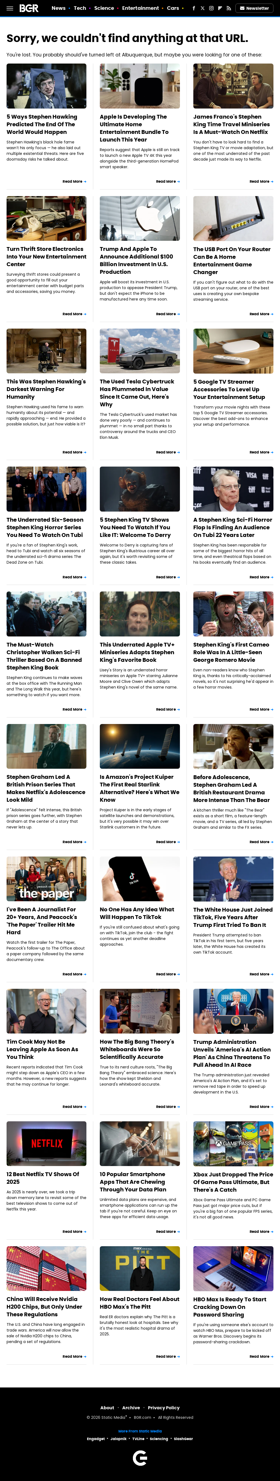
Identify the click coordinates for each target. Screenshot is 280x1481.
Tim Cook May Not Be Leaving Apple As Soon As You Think (42, 1049)
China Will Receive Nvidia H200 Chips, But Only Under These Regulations (44, 1307)
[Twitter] (202, 8)
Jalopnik (118, 1439)
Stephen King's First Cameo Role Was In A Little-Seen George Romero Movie (231, 652)
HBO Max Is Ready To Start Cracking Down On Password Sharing (229, 1307)
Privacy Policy (164, 1408)
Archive (131, 1408)
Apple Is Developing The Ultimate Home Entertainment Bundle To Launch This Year (134, 128)
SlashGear (183, 1439)
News (59, 8)
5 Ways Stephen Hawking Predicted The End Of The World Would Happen (42, 124)
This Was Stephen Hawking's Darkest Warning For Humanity (46, 389)
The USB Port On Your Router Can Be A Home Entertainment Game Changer (232, 261)
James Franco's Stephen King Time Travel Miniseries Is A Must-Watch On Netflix (231, 124)
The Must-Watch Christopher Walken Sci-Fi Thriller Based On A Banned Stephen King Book (44, 656)
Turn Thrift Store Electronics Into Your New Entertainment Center (46, 256)
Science (104, 8)
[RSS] (229, 8)
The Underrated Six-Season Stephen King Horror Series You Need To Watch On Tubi (45, 527)
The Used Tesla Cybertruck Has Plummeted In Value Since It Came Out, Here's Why (137, 393)
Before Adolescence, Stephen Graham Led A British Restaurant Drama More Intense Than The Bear (231, 789)
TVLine (138, 1439)
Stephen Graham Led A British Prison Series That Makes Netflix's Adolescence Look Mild (46, 788)
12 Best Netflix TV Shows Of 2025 (43, 1178)
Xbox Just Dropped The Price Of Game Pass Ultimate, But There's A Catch (233, 1182)
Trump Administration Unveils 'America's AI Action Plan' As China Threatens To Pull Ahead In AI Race (232, 1053)
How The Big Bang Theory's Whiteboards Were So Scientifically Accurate (137, 1049)
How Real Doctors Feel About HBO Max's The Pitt (139, 1303)
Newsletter (254, 8)
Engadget (96, 1439)
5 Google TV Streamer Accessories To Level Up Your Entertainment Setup (229, 389)
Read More (72, 181)
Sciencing (159, 1439)
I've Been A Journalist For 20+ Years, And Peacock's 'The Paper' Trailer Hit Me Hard (42, 921)
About (107, 1408)
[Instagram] (211, 8)
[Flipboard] (220, 8)
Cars (173, 8)
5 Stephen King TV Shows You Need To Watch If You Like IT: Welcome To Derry (135, 527)
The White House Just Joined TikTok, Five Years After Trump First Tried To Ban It (233, 917)
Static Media (113, 1418)
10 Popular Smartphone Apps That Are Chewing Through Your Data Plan (133, 1182)
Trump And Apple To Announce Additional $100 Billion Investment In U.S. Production (136, 260)
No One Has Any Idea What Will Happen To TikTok (137, 913)
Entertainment (140, 8)
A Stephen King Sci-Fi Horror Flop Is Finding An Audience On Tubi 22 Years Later (232, 527)
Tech (80, 8)
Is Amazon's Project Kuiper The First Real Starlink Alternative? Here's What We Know (139, 788)
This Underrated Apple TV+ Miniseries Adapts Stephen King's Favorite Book (137, 652)
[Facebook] (194, 8)
